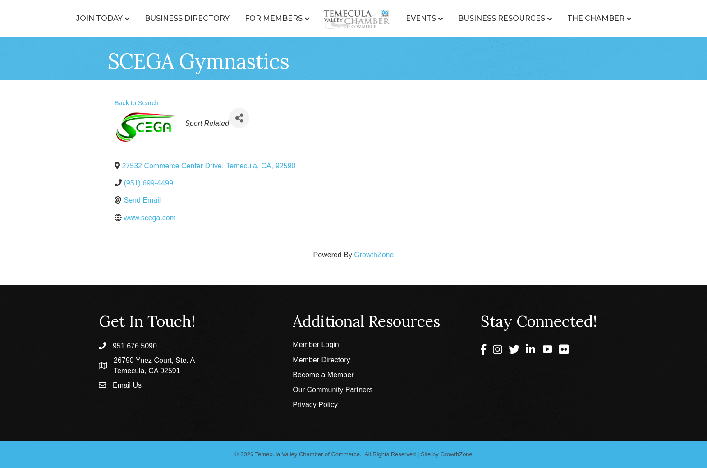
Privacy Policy (315, 404)
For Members (274, 18)
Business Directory (187, 18)
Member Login (316, 344)
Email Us (127, 385)
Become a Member (323, 375)
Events (421, 18)
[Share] (239, 118)
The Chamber (595, 18)
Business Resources (501, 18)
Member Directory (321, 360)
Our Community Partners (332, 390)
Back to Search (137, 103)
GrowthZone (374, 255)
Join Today (99, 18)
